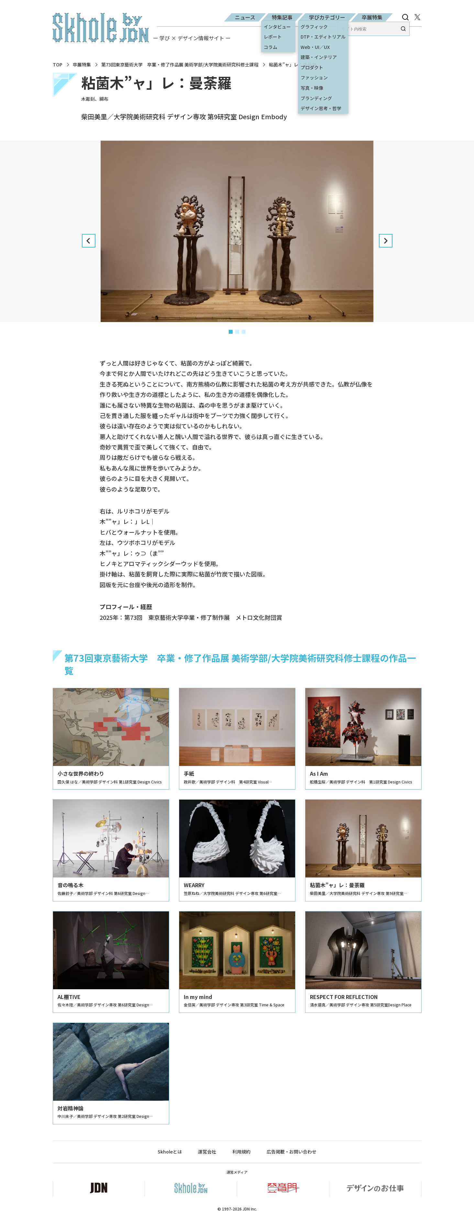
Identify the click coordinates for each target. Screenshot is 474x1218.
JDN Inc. (250, 1209)
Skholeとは (170, 1152)
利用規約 (241, 1152)
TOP (57, 65)
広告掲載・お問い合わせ (291, 1152)
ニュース (245, 17)
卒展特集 (372, 17)
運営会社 (207, 1152)
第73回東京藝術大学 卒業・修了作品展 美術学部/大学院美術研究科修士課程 (180, 65)
